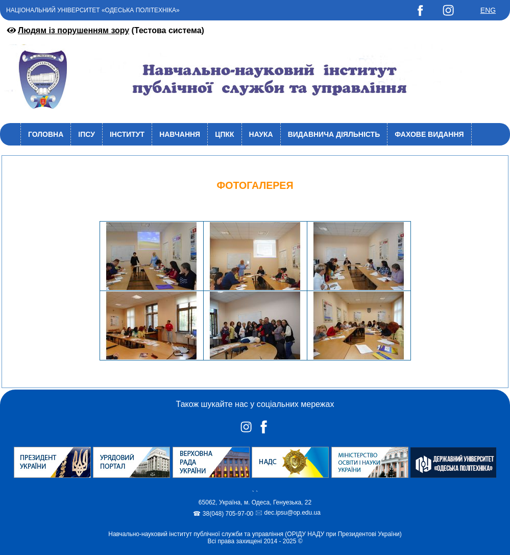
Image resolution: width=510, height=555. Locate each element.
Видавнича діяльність (334, 134)
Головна (45, 134)
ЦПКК (224, 134)
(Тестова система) (104, 30)
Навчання (179, 134)
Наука (261, 134)
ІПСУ (86, 134)
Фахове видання (429, 134)
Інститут (127, 134)
